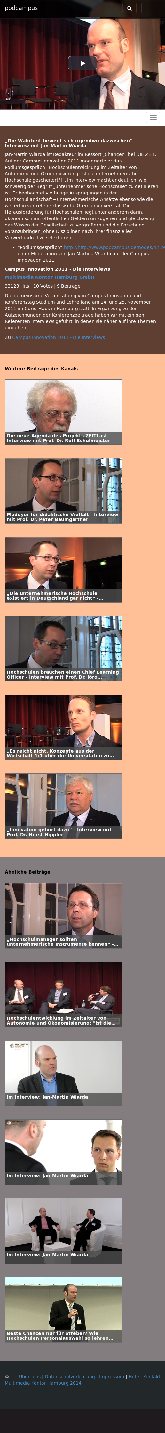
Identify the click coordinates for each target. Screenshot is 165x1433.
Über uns (30, 1376)
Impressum (111, 1376)
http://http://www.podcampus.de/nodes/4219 (114, 247)
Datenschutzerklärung (70, 1376)
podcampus (21, 8)
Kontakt (151, 1376)
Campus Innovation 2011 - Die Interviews (58, 337)
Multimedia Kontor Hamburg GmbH (50, 277)
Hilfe (134, 1376)
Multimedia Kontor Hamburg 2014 (43, 1383)
